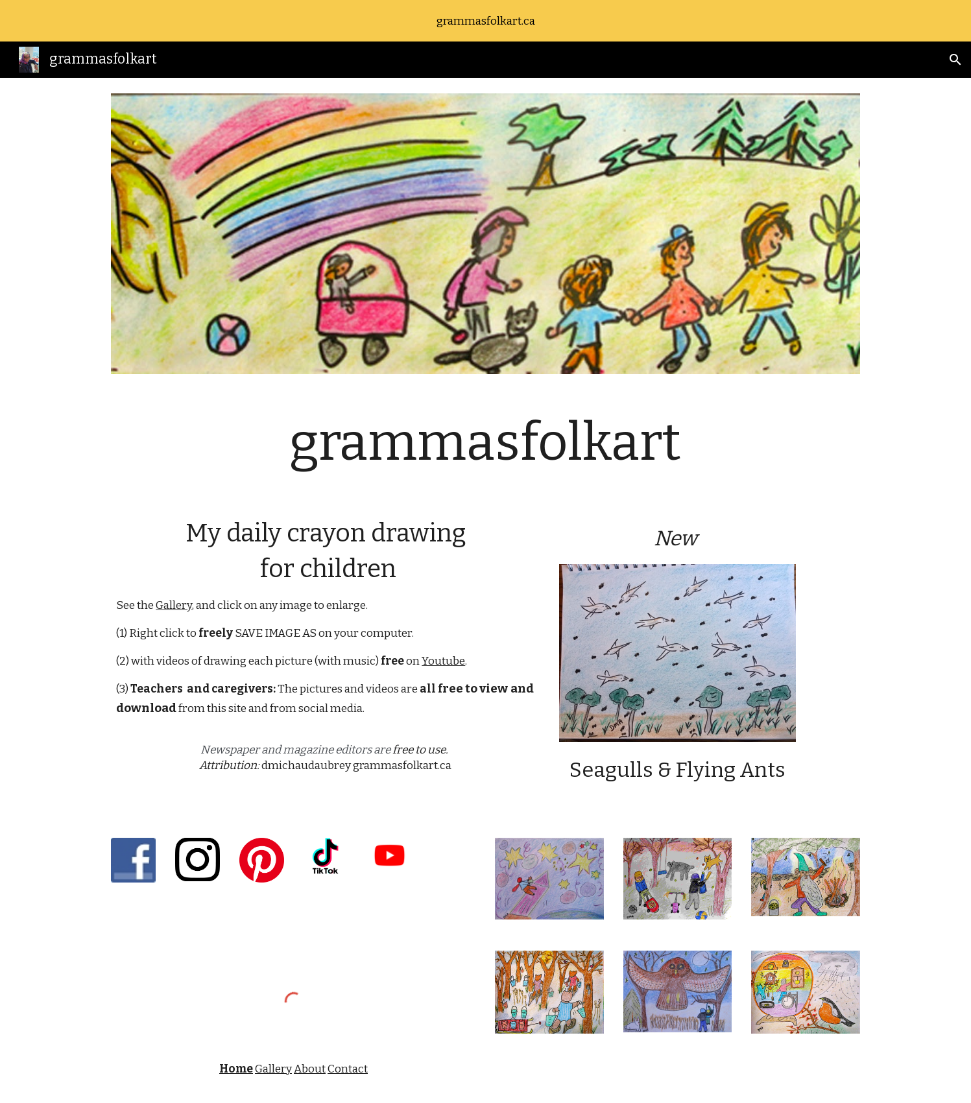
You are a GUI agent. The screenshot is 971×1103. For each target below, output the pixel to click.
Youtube (443, 661)
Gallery (174, 605)
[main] (485, 442)
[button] (955, 59)
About (310, 1069)
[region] (485, 21)
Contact (348, 1069)
